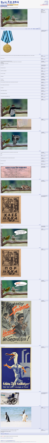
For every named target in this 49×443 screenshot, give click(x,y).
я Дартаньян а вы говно (43, 30)
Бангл (42, 55)
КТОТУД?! (47, 3)
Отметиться (3, 433)
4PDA (47, 2)
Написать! (5, 7)
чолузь (11, 27)
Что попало (10, 7)
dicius (42, 58)
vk (38, 27)
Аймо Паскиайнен (43, 166)
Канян (42, 96)
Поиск (12, 7)
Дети (41, 155)
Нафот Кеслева (43, 79)
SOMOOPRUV (2, 5)
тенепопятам (42, 132)
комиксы (1, 27)
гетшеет (39, 27)
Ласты (3, 7)
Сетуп (15, 7)
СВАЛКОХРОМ (46, 4)
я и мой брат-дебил (7, 27)
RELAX (6, 5)
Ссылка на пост (7, 433)
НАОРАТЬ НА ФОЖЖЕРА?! (3, 6)
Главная (1, 7)
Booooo (42, 9)
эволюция (10, 27)
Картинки (8, 7)
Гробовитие (42, 76)
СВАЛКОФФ (43, 4)
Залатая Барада (46, 1)
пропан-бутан (42, 180)
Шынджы (42, 99)
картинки (3, 27)
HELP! (17, 7)
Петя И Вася (42, 61)
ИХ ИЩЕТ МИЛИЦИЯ (10, 5)
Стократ (42, 93)
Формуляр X (42, 280)
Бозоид (42, 407)
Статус (14, 7)
